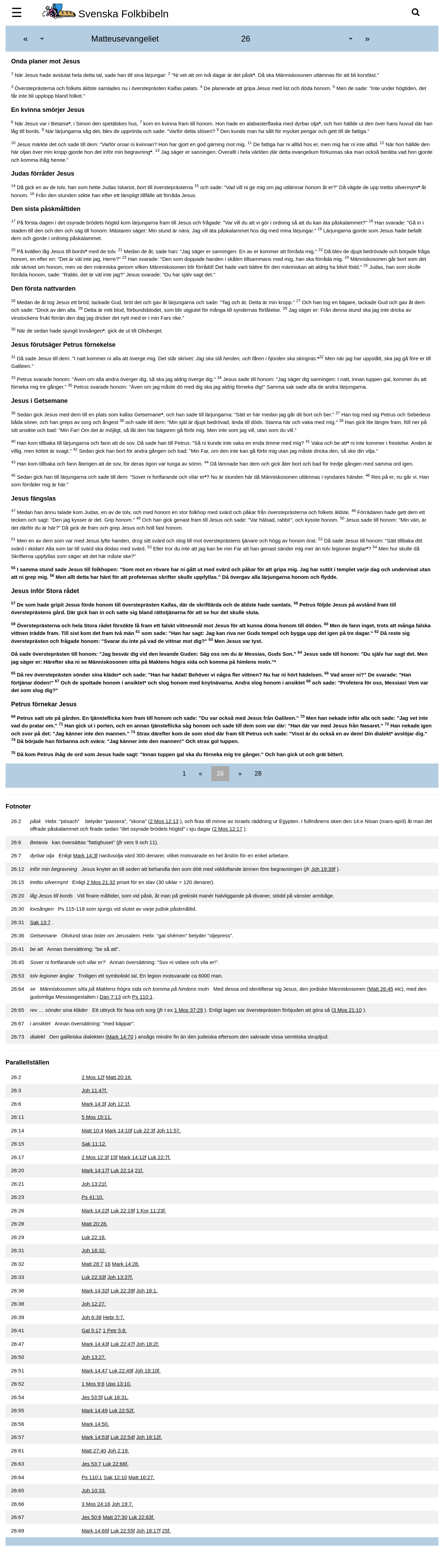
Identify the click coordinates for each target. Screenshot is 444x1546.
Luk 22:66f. (115, 1464)
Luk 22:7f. (159, 1157)
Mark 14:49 (95, 1410)
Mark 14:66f (95, 1531)
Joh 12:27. (94, 1304)
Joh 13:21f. (94, 1184)
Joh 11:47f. (94, 1090)
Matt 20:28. (95, 1224)
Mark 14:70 (120, 1037)
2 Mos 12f (93, 1077)
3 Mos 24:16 (96, 1504)
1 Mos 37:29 (188, 1010)
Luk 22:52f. (122, 1410)
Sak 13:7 (40, 922)
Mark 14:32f (95, 1290)
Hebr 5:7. (114, 1317)
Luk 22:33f (94, 1277)
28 (257, 773)
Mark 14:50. (95, 1424)
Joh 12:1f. (119, 1104)
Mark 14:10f (118, 1130)
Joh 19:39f (323, 869)
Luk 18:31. (116, 1397)
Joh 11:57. (168, 1130)
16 (108, 1264)
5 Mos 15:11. (97, 1117)
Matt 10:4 (92, 1130)
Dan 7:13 (110, 997)
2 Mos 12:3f (95, 1157)
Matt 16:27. (141, 1477)
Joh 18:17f (148, 1531)
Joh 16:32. (94, 1250)
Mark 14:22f (95, 1210)
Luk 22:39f (123, 1290)
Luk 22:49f (121, 1370)
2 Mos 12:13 (164, 821)
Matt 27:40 (94, 1451)
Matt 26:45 (381, 989)
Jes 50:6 (91, 1517)
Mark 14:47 (95, 1370)
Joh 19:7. (122, 1504)
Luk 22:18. (94, 1237)
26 (220, 773)
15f (114, 1157)
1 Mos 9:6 (93, 1384)
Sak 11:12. (94, 1144)
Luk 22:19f (123, 1210)
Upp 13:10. (118, 1384)
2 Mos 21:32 (101, 882)
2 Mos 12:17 (228, 829)
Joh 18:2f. (147, 1344)
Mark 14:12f (132, 1157)
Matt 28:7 (92, 1264)
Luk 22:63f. (141, 1517)
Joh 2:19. (118, 1451)
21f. (139, 1170)
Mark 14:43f (95, 1344)
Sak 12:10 (115, 1477)
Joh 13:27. (94, 1357)
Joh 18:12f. (149, 1437)
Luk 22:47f (123, 1344)
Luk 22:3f (144, 1130)
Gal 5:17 (91, 1330)
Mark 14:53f (95, 1437)
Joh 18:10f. (148, 1370)
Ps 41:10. (92, 1197)
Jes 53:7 (91, 1464)
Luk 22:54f (123, 1437)
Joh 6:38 (92, 1317)
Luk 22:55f (123, 1531)
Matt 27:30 (115, 1517)
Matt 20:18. (119, 1077)
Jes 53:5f (92, 1397)
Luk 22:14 (122, 1170)
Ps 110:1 (142, 997)
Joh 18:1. (147, 1290)
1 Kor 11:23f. (151, 1210)
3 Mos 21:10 (347, 1010)
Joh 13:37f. (120, 1277)
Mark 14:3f (85, 855)
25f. (166, 1531)
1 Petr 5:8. (115, 1330)
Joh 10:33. (94, 1490)
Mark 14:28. (125, 1264)
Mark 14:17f (95, 1170)
